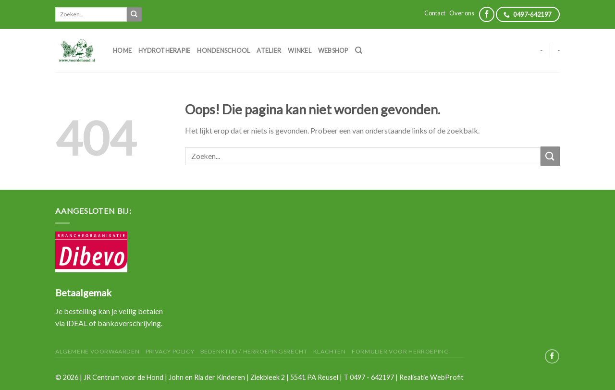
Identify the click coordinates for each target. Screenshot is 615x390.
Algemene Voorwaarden (97, 351)
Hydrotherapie (164, 50)
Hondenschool (223, 50)
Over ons (461, 13)
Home (122, 50)
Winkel (299, 50)
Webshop (333, 50)
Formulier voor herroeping (400, 351)
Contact (434, 13)
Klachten (329, 351)
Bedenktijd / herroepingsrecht (254, 351)
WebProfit (447, 377)
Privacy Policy (170, 351)
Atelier (269, 50)
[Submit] (134, 14)
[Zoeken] (358, 50)
